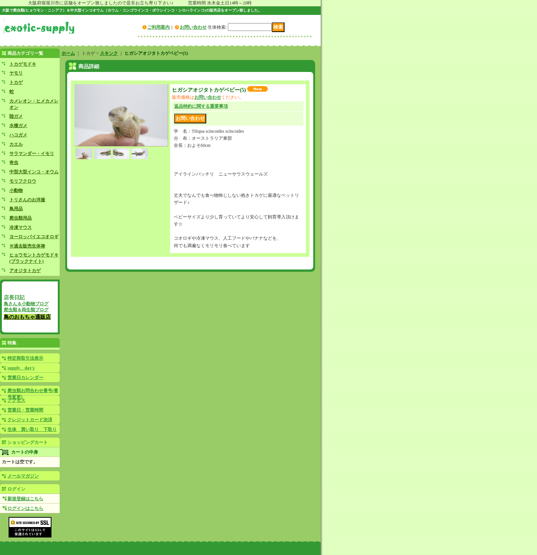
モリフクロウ (22, 181)
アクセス (16, 400)
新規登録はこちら (25, 498)
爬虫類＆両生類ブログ (26, 309)
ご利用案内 (158, 27)
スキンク (109, 53)
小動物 (16, 190)
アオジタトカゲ (25, 270)
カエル (16, 144)
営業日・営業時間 (25, 410)
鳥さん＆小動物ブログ (26, 303)
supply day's (21, 367)
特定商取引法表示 (25, 358)
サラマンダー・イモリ (31, 153)
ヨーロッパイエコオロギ (34, 236)
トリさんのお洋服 (27, 199)
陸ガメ (16, 116)
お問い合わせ (193, 27)
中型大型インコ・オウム (34, 171)
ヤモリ (16, 73)
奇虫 (13, 162)
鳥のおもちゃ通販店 (27, 317)
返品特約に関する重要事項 (201, 106)
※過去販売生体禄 (27, 246)
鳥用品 (16, 208)
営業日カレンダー (25, 377)
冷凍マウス (20, 227)
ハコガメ (18, 135)
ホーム (68, 53)
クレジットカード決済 (29, 419)
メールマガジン (23, 476)
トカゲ (16, 82)
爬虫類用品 (20, 218)
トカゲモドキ (22, 64)
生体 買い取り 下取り (32, 429)
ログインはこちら (25, 508)
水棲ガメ (18, 125)
